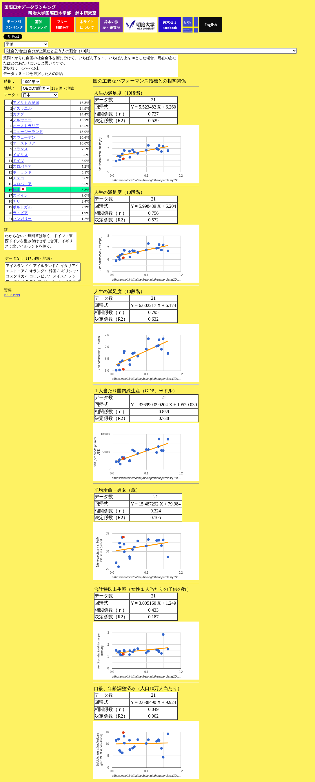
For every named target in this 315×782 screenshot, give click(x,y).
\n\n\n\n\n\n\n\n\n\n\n (35, 88)
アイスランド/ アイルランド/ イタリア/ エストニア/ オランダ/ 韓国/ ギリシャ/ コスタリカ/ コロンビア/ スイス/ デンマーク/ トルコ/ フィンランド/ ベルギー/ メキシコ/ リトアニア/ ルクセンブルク (47, 273)
